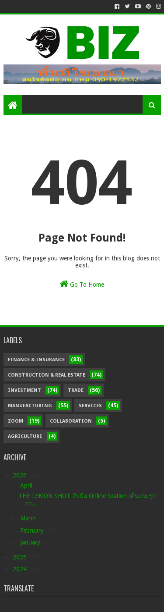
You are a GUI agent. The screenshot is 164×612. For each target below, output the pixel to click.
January (31, 542)
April (27, 485)
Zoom (15, 421)
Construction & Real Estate (46, 375)
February (32, 530)
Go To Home (82, 283)
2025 (20, 557)
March (29, 518)
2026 (20, 475)
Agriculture (25, 436)
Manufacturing (30, 406)
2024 (20, 569)
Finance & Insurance (36, 360)
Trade (76, 390)
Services (90, 406)
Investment (24, 390)
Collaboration (71, 421)
